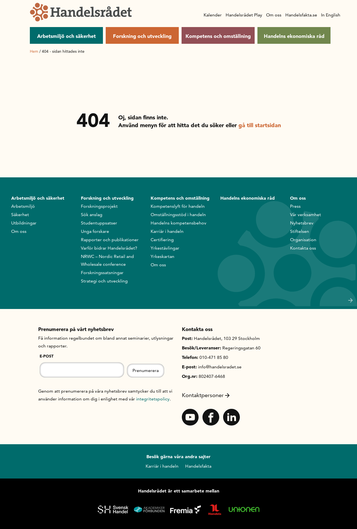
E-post (47, 356)
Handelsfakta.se (301, 15)
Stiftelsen (299, 231)
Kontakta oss (303, 248)
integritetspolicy (153, 399)
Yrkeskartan (162, 256)
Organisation (303, 239)
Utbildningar (24, 223)
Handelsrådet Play (244, 15)
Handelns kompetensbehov (178, 223)
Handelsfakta (198, 466)
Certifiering (162, 239)
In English (330, 15)
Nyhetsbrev (301, 223)
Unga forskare (95, 231)
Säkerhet (20, 214)
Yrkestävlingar (165, 248)
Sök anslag (91, 214)
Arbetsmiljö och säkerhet (66, 36)
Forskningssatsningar (102, 272)
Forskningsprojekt (99, 206)
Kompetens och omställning (218, 36)
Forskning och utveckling (142, 36)
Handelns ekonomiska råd (294, 36)
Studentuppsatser (99, 223)
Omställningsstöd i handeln (178, 214)
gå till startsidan (259, 125)
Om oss (273, 15)
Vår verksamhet (305, 214)
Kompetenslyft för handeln (178, 206)
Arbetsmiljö (23, 206)
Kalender (213, 15)
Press (295, 206)
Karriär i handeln (167, 231)
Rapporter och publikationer (110, 239)
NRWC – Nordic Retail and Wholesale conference (107, 260)
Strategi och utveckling (104, 281)
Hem (34, 51)
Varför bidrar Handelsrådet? (109, 248)
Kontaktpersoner (206, 395)
